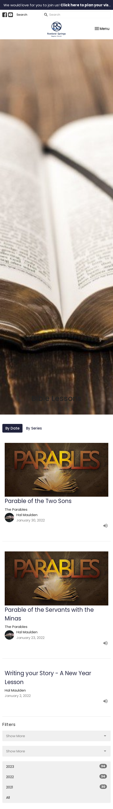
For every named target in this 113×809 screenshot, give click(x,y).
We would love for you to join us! (58, 5)
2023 (56, 766)
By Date (12, 428)
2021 (56, 787)
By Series (34, 428)
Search (21, 14)
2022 (56, 776)
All (8, 797)
